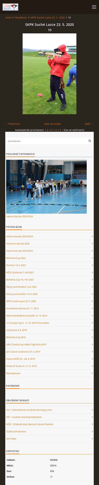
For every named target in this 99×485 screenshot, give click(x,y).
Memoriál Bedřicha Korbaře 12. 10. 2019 (26, 315)
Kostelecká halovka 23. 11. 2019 (22, 308)
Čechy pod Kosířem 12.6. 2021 (21, 286)
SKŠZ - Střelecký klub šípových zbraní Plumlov (29, 424)
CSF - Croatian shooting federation (24, 417)
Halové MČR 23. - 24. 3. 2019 (20, 358)
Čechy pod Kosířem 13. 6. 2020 (21, 294)
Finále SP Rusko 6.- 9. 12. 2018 (21, 366)
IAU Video (11, 438)
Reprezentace (13, 373)
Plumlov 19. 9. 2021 (16, 265)
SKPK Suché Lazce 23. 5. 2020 (47, 17)
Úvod (8, 17)
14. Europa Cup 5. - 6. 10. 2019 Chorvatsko (27, 322)
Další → (89, 123)
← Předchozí (12, 123)
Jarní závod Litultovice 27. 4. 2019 (23, 351)
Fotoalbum (21, 17)
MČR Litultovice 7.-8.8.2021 (20, 272)
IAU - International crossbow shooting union (29, 409)
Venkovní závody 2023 (17, 243)
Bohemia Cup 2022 (16, 258)
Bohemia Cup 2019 (16, 337)
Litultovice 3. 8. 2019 (16, 330)
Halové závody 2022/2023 (19, 250)
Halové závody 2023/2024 (19, 216)
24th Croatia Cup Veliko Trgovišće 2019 (26, 344)
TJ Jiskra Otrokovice (16, 431)
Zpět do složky (52, 123)
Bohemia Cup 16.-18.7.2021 (20, 279)
